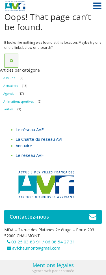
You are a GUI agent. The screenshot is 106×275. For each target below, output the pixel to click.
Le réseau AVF (30, 129)
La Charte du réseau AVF (39, 139)
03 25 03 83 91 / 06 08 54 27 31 (43, 242)
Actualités (10, 86)
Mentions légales (53, 265)
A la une (9, 78)
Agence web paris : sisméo (53, 271)
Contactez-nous (53, 217)
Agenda (8, 94)
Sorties (8, 109)
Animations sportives (18, 102)
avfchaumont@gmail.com (36, 248)
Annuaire (24, 145)
